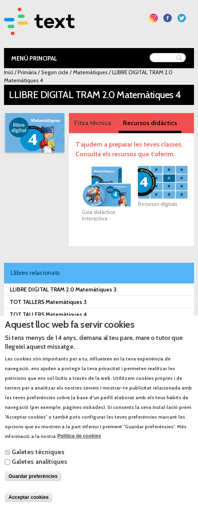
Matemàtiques (90, 72)
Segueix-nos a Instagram (153, 18)
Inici (8, 72)
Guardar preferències (32, 489)
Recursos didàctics (150, 123)
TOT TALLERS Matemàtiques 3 (48, 302)
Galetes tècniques (38, 465)
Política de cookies (79, 450)
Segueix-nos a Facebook (167, 18)
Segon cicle (55, 72)
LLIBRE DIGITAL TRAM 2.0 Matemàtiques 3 (63, 289)
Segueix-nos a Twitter (181, 18)
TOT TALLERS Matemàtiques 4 (48, 314)
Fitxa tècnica (92, 123)
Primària (27, 72)
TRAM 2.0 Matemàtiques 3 (43, 327)
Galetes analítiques (39, 475)
